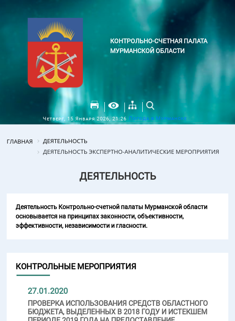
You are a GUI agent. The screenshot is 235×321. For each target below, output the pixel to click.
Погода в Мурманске (158, 118)
